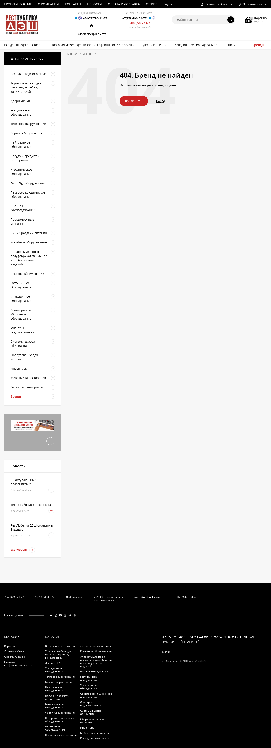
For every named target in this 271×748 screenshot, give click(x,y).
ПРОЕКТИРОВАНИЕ (18, 4)
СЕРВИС (151, 4)
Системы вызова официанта (90, 712)
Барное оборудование (59, 682)
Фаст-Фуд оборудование (60, 713)
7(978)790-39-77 (44, 597)
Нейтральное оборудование (54, 689)
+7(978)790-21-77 (95, 18)
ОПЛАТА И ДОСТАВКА (124, 4)
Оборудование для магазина (92, 720)
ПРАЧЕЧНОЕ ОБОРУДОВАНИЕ (55, 728)
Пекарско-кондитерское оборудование (60, 719)
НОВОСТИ (94, 4)
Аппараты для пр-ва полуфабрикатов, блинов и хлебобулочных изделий (96, 661)
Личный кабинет (14, 651)
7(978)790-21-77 (14, 597)
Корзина (9, 646)
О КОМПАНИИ (48, 4)
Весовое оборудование (94, 671)
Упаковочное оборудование (89, 686)
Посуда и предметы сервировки (57, 697)
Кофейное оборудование (96, 651)
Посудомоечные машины (61, 735)
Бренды (87, 53)
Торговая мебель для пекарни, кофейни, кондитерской (58, 655)
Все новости (23, 550)
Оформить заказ (14, 656)
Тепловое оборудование (60, 677)
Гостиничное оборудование (89, 678)
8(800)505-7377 (139, 23)
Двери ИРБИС (53, 663)
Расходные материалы (94, 738)
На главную (134, 100)
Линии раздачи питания (95, 646)
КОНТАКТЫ (73, 4)
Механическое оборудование (54, 705)
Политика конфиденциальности (18, 663)
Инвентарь (87, 727)
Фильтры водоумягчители (90, 703)
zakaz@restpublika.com (148, 597)
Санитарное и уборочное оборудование (96, 695)
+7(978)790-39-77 (134, 18)
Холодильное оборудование (54, 669)
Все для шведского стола (60, 646)
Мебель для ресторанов (95, 733)
